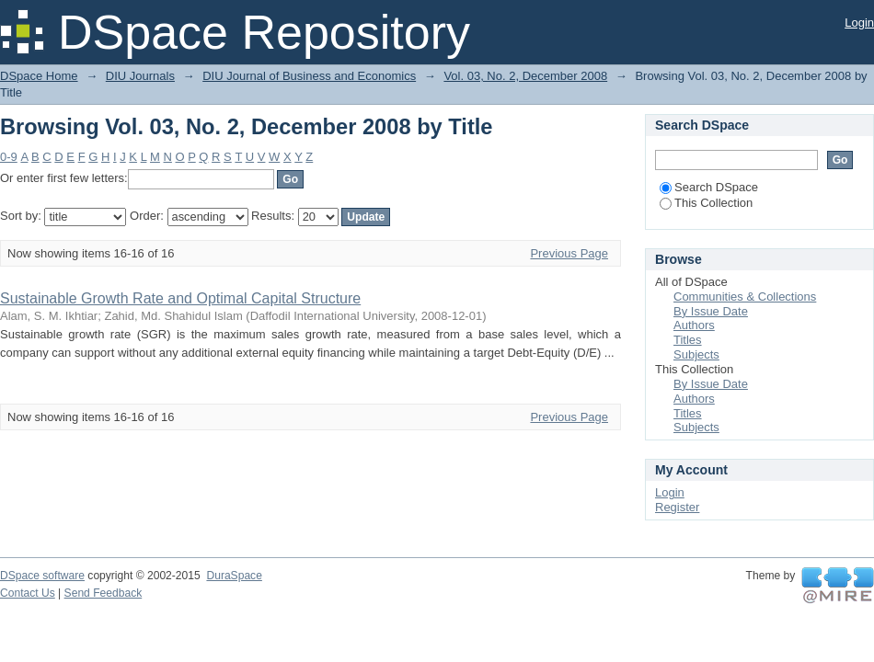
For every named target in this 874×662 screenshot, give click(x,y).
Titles (687, 340)
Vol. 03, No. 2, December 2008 (525, 76)
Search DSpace (709, 187)
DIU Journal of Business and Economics (309, 76)
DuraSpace (233, 575)
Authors (694, 325)
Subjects (696, 354)
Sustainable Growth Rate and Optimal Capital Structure (180, 298)
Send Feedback (103, 593)
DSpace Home (39, 76)
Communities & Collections (744, 296)
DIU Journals (140, 76)
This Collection (706, 203)
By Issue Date (710, 311)
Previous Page (569, 253)
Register (677, 507)
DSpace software (42, 575)
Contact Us (27, 593)
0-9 (8, 157)
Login (859, 22)
